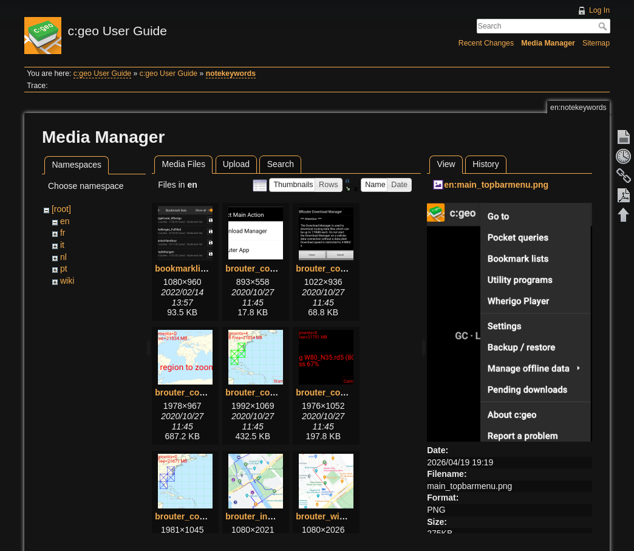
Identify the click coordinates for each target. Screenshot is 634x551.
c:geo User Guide (102, 73)
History (485, 164)
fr (63, 233)
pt (63, 268)
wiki (67, 281)
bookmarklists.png (192, 268)
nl (63, 257)
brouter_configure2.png (344, 268)
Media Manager (548, 43)
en (65, 221)
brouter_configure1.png (273, 268)
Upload (236, 164)
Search (604, 26)
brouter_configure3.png (203, 392)
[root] (61, 209)
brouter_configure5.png (344, 392)
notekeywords (231, 73)
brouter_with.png (330, 516)
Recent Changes (486, 43)
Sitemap (596, 43)
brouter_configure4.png (273, 392)
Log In (599, 10)
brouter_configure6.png (203, 516)
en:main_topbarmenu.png (496, 185)
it (62, 245)
